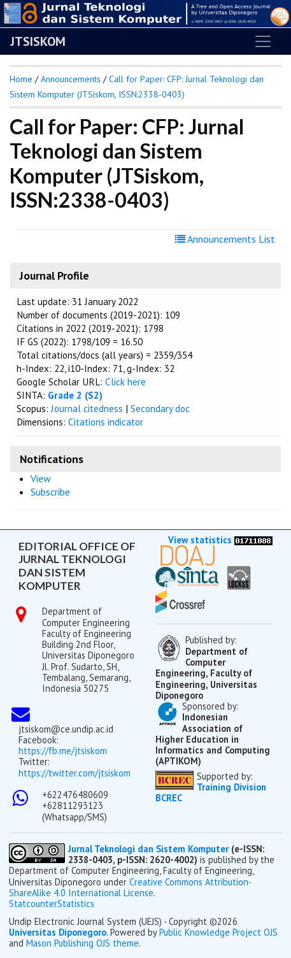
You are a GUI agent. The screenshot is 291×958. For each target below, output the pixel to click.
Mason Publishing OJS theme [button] (82, 943)
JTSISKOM (38, 41)
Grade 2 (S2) (75, 395)
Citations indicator (105, 422)
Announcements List (225, 238)
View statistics (200, 540)
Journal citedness (87, 409)
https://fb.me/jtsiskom (62, 751)
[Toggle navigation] (263, 41)
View (41, 478)
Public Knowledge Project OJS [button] (218, 932)
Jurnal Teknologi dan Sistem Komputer (149, 849)
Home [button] (21, 79)
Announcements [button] (71, 79)
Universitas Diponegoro (57, 932)
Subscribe (50, 491)
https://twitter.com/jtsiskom (74, 773)
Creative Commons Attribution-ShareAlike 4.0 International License (130, 887)
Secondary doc (160, 409)
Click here (125, 382)
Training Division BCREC (210, 792)
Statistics (75, 903)
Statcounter (33, 903)
